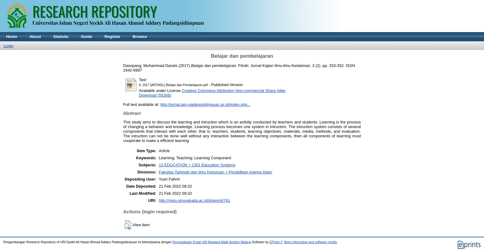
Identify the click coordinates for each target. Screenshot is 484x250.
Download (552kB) (155, 95)
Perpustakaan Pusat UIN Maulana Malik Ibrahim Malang (211, 242)
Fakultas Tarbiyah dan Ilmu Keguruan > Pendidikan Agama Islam (215, 172)
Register (112, 36)
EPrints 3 (275, 242)
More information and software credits (310, 242)
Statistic (61, 36)
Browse (140, 36)
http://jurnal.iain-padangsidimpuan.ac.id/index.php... (205, 104)
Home (11, 36)
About (35, 36)
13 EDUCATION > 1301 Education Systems (197, 165)
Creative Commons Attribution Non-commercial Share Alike (233, 90)
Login (8, 46)
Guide (86, 36)
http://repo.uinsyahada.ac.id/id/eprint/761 (194, 200)
